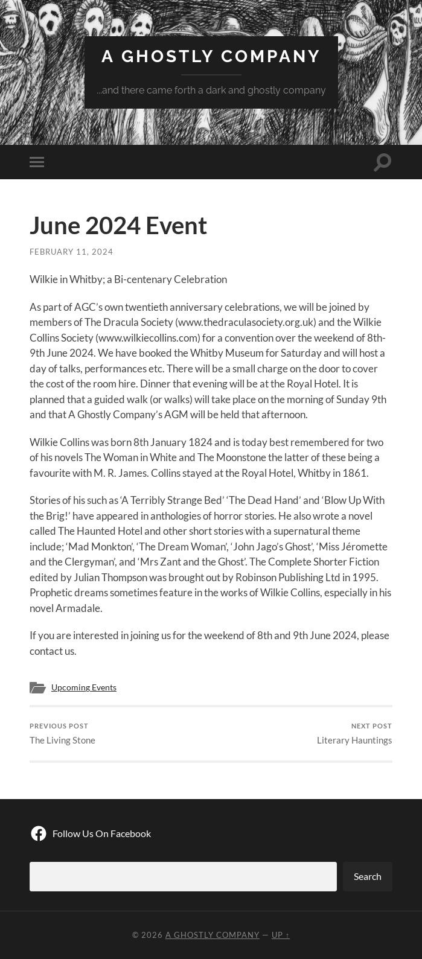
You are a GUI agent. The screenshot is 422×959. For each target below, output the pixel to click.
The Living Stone (62, 733)
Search (368, 876)
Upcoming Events (84, 687)
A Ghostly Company (211, 56)
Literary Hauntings (354, 733)
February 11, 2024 (71, 251)
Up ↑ (281, 935)
